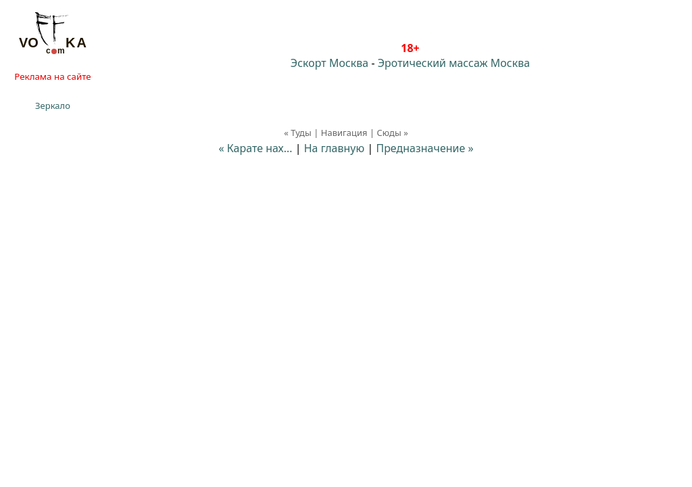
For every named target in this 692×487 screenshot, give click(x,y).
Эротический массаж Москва (454, 62)
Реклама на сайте (52, 76)
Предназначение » (424, 148)
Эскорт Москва (329, 62)
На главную (334, 148)
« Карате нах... (255, 148)
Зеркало (52, 105)
